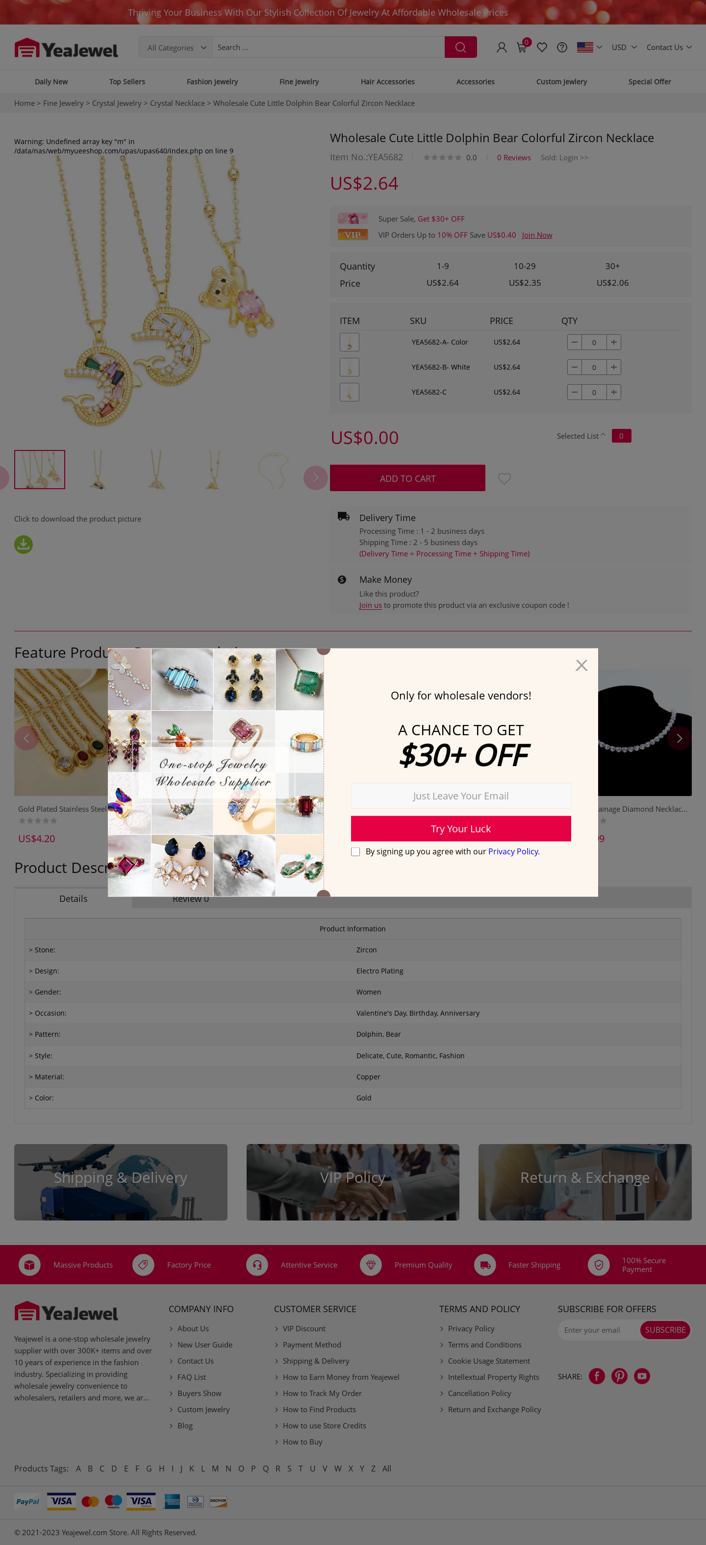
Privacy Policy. (514, 851)
